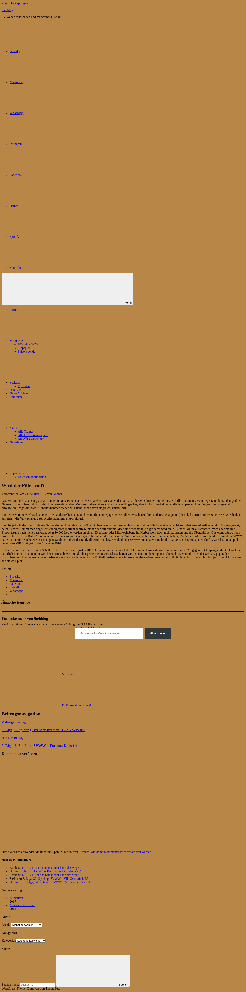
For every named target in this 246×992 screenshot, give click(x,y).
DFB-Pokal (69, 705)
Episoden (24, 386)
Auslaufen (16, 898)
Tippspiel (24, 348)
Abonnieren (158, 633)
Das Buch (16, 389)
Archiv (6, 924)
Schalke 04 (85, 705)
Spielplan (16, 397)
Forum (14, 309)
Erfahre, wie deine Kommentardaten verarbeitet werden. (116, 852)
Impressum (47, 473)
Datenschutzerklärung (32, 477)
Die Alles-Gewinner (31, 438)
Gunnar (57, 494)
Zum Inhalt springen (15, 3)
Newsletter (17, 442)
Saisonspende (26, 351)
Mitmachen (47, 340)
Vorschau (68, 674)
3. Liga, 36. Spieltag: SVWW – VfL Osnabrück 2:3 (56, 878)
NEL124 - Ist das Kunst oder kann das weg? (50, 867)
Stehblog (7, 10)
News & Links (19, 393)
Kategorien (9, 940)
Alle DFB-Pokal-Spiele (33, 435)
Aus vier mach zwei (22, 905)
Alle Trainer (25, 431)
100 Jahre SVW (28, 344)
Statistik (45, 428)
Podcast (45, 382)
